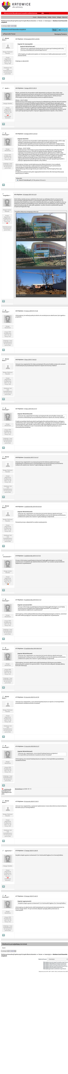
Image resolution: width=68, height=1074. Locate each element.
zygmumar (8, 850)
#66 (17, 359)
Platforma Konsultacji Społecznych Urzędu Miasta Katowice (18, 21)
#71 (17, 600)
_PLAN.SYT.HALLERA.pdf (24, 180)
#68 (17, 457)
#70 (17, 556)
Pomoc (54, 17)
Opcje (55, 30)
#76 (17, 850)
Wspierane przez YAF (43, 971)
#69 (17, 506)
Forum (34, 17)
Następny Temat (59, 34)
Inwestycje (47, 21)
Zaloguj (39, 13)
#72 (17, 648)
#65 (17, 311)
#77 (17, 896)
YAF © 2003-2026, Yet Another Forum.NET (58, 971)
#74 (17, 746)
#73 (17, 697)
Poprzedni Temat (9, 34)
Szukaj (49, 17)
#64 (15, 194)
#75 (17, 801)
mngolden (6, 195)
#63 (17, 134)
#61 (17, 39)
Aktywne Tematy (42, 17)
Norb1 (6, 88)
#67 (17, 409)
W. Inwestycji (5, 133)
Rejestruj (46, 13)
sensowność (6, 556)
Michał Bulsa (5, 39)
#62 (17, 88)
